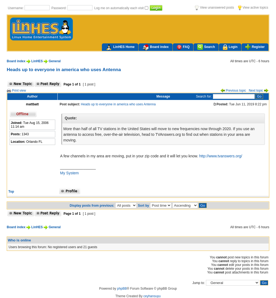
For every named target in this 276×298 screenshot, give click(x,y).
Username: (16, 8)
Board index (155, 47)
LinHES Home (120, 47)
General (55, 61)
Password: (59, 8)
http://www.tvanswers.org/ (220, 156)
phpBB (122, 288)
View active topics (253, 7)
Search (206, 47)
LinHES (37, 61)
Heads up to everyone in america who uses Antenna (64, 69)
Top (11, 191)
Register (255, 47)
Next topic (258, 90)
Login (230, 47)
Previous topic (233, 90)
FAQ (183, 47)
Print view (16, 90)
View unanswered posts (214, 7)
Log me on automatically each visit (119, 8)
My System (69, 173)
